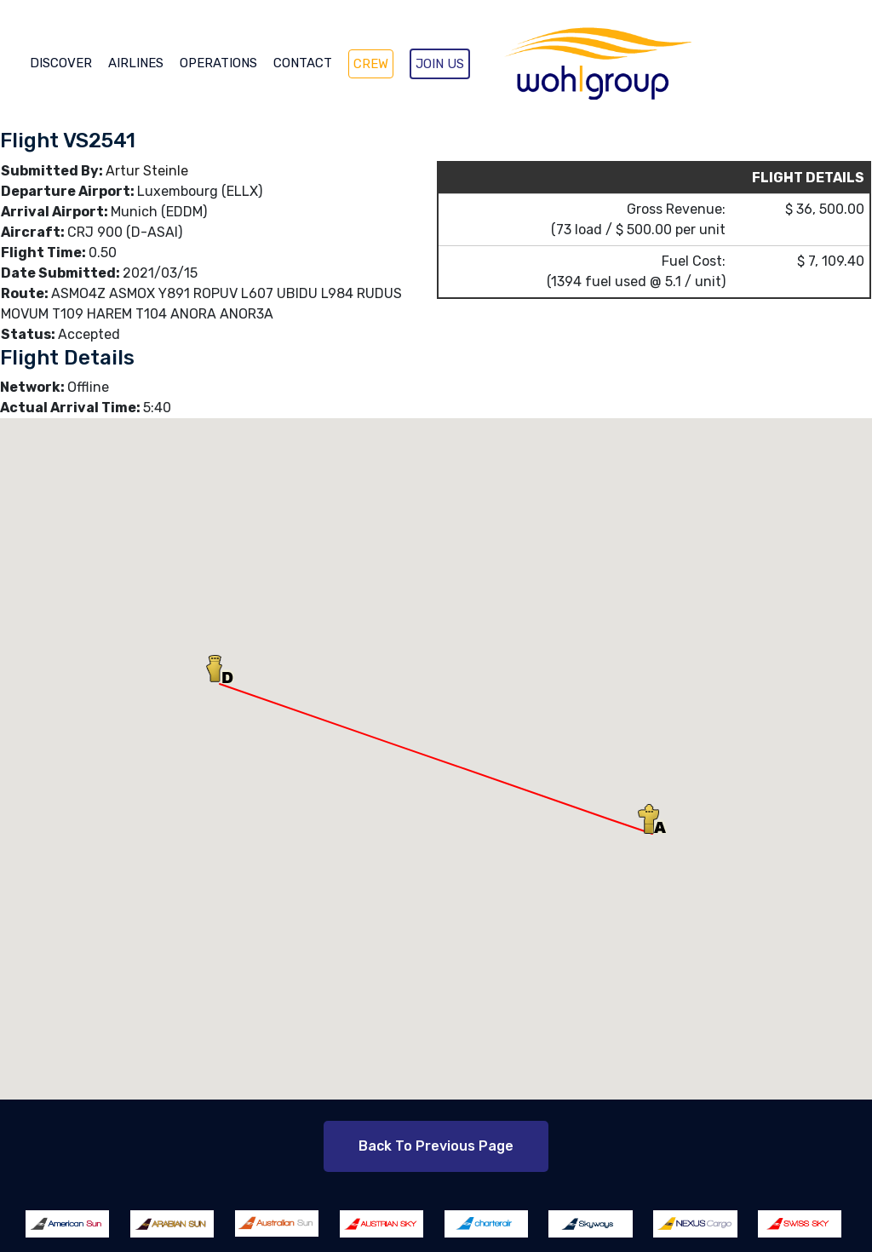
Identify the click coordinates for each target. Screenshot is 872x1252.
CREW (370, 64)
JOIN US (440, 64)
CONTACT (302, 63)
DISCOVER (61, 63)
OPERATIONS (218, 63)
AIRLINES (136, 63)
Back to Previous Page (436, 1146)
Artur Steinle (147, 171)
